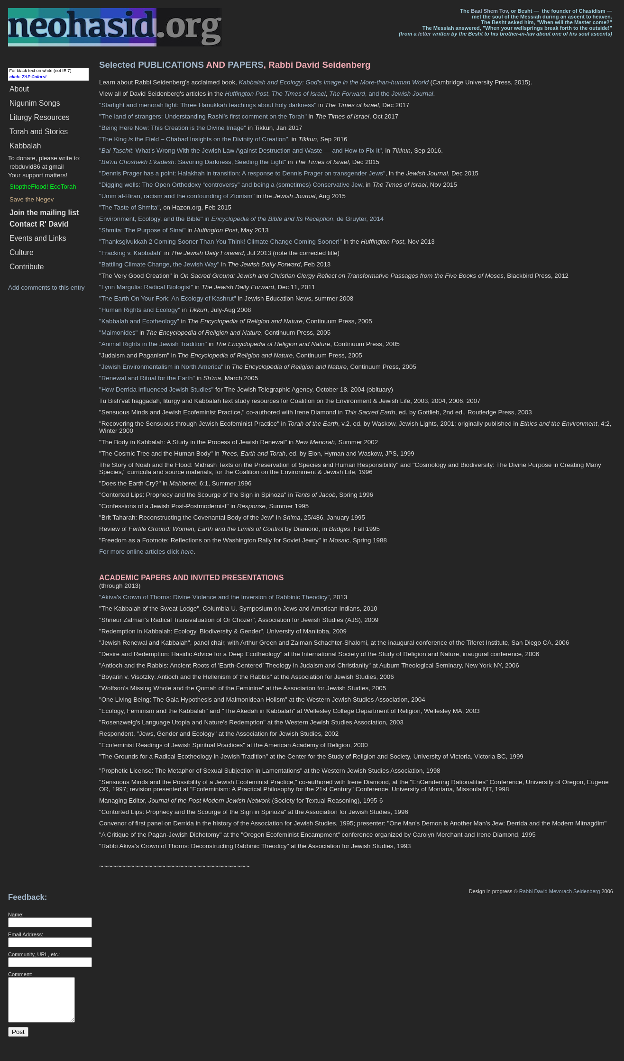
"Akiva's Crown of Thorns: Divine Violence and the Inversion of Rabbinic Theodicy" (214, 597)
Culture (21, 252)
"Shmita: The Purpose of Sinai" (142, 230)
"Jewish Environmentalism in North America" (161, 366)
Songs (34, 103)
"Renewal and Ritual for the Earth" (147, 378)
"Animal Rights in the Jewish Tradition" (153, 344)
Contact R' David (39, 224)
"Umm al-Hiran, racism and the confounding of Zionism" (177, 196)
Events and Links (37, 238)
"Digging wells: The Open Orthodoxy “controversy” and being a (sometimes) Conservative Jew (230, 184)
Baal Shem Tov (489, 11)
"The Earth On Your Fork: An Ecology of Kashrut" (167, 298)
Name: (16, 914)
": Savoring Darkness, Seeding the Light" (192, 161)
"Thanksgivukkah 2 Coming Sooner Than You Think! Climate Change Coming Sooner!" (220, 241)
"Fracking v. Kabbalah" (131, 252)
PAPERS (246, 65)
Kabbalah (25, 146)
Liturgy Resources (39, 117)
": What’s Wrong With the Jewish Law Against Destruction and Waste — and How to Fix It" (240, 150)
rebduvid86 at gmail (36, 166)
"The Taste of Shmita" (129, 207)
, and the (360, 93)
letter (424, 34)
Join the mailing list (44, 213)
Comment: (20, 974)
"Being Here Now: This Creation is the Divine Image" (172, 127)
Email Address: (25, 934)
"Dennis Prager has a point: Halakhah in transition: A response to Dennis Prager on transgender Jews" (242, 173)
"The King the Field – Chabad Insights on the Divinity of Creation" (193, 139)
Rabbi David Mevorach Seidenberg (559, 891)
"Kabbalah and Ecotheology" (139, 321)
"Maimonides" (118, 332)
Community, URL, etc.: (34, 954)
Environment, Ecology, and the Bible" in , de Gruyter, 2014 (241, 218)
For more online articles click (146, 551)
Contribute (26, 267)
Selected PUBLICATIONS (151, 65)
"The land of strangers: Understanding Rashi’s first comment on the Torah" (203, 116)
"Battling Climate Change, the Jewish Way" (159, 264)
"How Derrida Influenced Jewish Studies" (156, 389)
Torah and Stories (38, 132)
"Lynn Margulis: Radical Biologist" (146, 287)
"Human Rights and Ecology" (139, 309)
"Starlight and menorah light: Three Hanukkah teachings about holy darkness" (207, 105)
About (19, 89)
